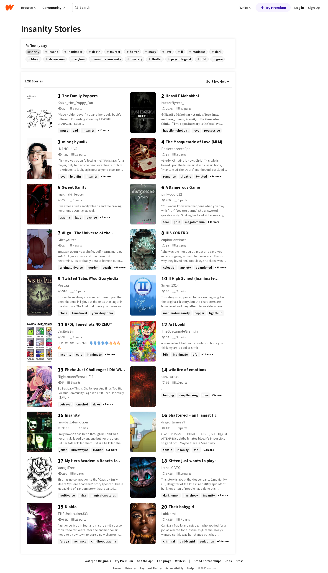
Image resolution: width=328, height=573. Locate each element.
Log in (299, 7)
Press (239, 561)
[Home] (9, 7)
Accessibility (174, 568)
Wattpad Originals (98, 561)
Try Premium (273, 7)
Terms (117, 568)
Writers (180, 561)
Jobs (228, 561)
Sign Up (314, 7)
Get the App (145, 561)
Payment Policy (150, 568)
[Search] (76, 7)
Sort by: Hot (217, 81)
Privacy (130, 568)
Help (190, 568)
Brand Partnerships (207, 561)
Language (164, 561)
